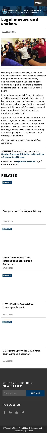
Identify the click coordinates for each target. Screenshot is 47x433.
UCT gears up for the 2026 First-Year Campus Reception (22, 352)
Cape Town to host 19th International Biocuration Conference (17, 261)
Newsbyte (7, 182)
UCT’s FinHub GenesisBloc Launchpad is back (18, 306)
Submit (35, 393)
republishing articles (25, 161)
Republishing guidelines (24, 431)
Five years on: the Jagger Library (22, 211)
